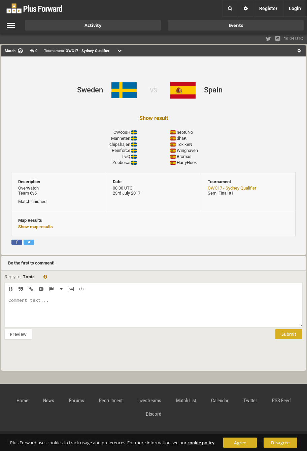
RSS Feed (281, 401)
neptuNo (185, 132)
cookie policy (200, 443)
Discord (153, 414)
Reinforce (121, 150)
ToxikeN (184, 144)
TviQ (126, 156)
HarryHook (187, 162)
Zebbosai (121, 162)
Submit (288, 339)
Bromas (184, 156)
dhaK (181, 138)
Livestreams (149, 401)
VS (153, 90)
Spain (213, 90)
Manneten (120, 138)
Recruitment (111, 401)
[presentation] (56, 359)
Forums (76, 401)
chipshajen (119, 144)
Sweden (90, 90)
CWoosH (121, 132)
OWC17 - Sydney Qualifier (232, 188)
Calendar (220, 401)
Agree (240, 443)
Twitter (250, 401)
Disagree (280, 443)
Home (22, 401)
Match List (186, 401)
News (48, 401)
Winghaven (187, 150)
